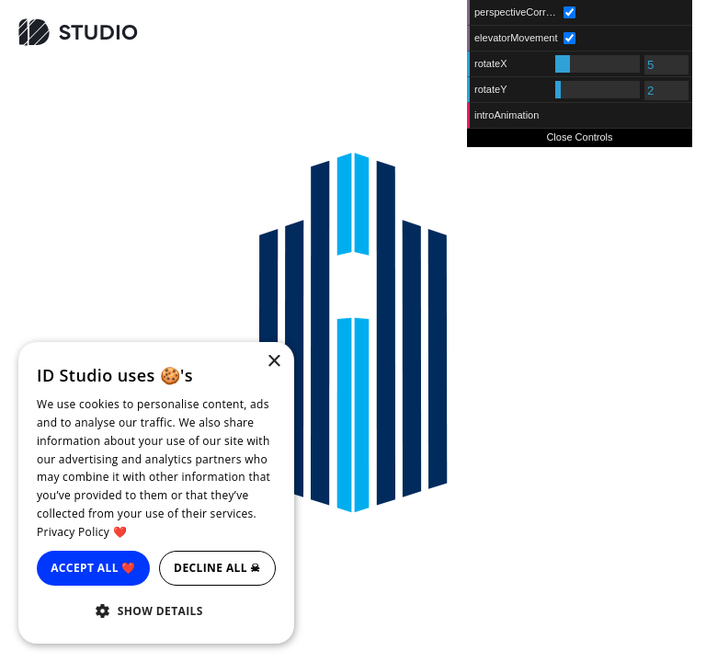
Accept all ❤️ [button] (93, 568)
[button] (156, 611)
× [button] (273, 362)
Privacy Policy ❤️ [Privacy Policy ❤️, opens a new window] (82, 532)
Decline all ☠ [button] (217, 568)
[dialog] (156, 493)
